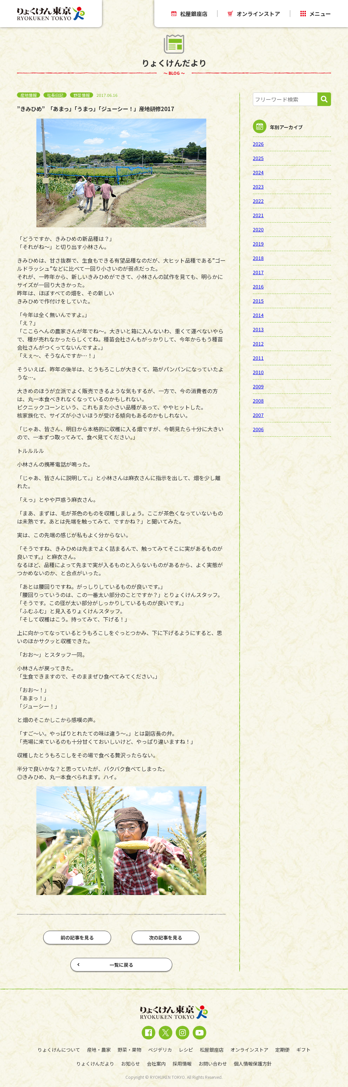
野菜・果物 (129, 1049)
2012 (258, 343)
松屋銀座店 (189, 14)
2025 (258, 158)
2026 (258, 143)
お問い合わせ (212, 1063)
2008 (258, 400)
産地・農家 (99, 1049)
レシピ (186, 1049)
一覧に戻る (105, 964)
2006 (258, 429)
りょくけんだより (95, 1063)
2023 (258, 186)
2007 (258, 414)
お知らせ (130, 1063)
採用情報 (182, 1063)
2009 (258, 386)
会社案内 (156, 1063)
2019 (258, 243)
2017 (258, 272)
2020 (258, 229)
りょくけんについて (58, 1049)
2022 (258, 200)
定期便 (282, 1049)
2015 (258, 300)
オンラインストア (254, 14)
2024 (258, 172)
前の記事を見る (77, 937)
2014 (258, 315)
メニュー (315, 14)
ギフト (303, 1049)
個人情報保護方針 (253, 1063)
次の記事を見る (165, 937)
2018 (258, 258)
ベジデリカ (160, 1049)
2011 (258, 357)
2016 (258, 286)
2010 (258, 372)
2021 (258, 215)
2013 (258, 329)
